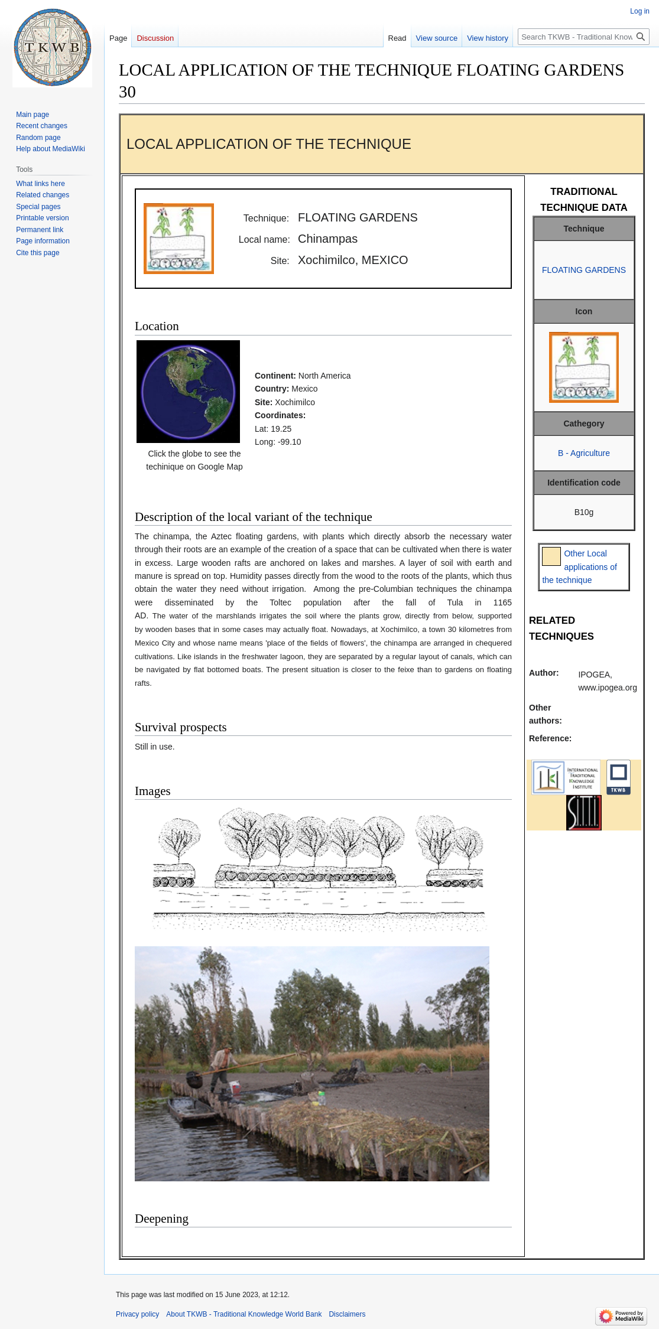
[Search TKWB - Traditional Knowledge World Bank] (584, 36)
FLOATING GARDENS (584, 270)
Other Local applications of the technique (579, 567)
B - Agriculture (584, 453)
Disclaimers (347, 1314)
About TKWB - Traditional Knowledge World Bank (244, 1314)
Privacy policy (137, 1314)
